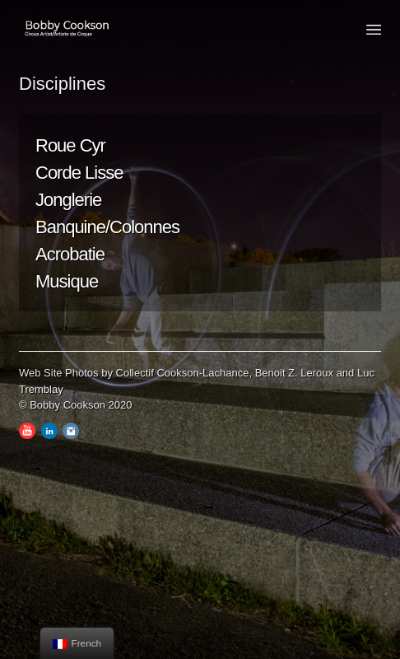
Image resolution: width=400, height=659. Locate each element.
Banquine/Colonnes (107, 227)
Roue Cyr (70, 145)
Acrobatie (70, 254)
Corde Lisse (79, 172)
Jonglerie (68, 199)
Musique (66, 281)
